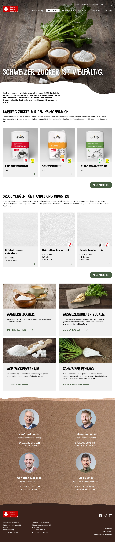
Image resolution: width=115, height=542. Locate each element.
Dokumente (74, 5)
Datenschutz (107, 531)
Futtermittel (68, 10)
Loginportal (94, 5)
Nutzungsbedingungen (103, 534)
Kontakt (84, 5)
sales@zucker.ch (29, 443)
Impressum (107, 528)
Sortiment (53, 10)
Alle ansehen (101, 185)
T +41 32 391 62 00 (10, 532)
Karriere (108, 10)
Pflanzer (82, 10)
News (65, 5)
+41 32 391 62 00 (29, 445)
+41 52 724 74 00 (86, 445)
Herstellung (38, 10)
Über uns (95, 10)
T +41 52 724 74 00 (40, 532)
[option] (102, 5)
